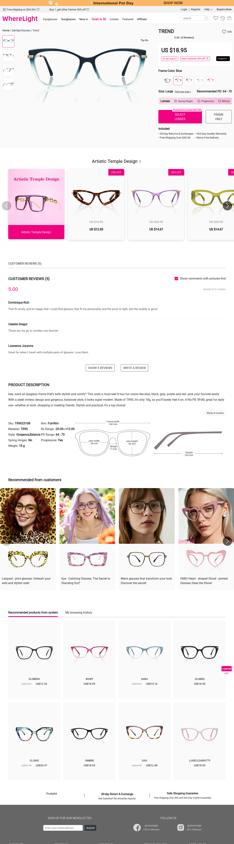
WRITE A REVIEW (134, 368)
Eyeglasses (50, 19)
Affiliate (142, 19)
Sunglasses (68, 19)
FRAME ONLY (219, 116)
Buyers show (224, 9)
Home (5, 30)
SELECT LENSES (187, 115)
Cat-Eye (16, 30)
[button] (227, 205)
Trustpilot (51, 793)
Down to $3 (99, 19)
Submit (90, 828)
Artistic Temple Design (117, 161)
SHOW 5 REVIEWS (100, 368)
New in (83, 19)
